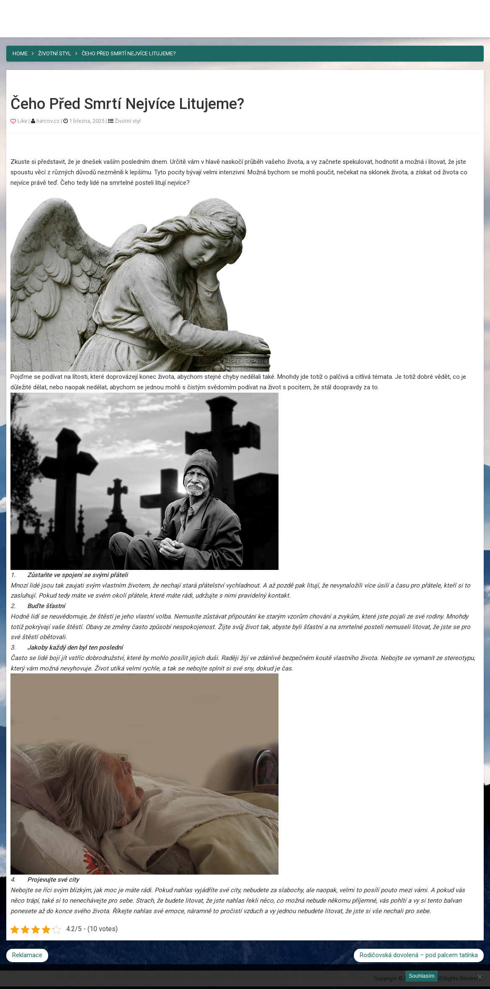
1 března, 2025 (86, 121)
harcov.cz (48, 121)
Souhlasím (421, 976)
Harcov (25, 10)
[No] (479, 977)
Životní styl (54, 53)
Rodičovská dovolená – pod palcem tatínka (419, 955)
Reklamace (27, 955)
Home (20, 53)
